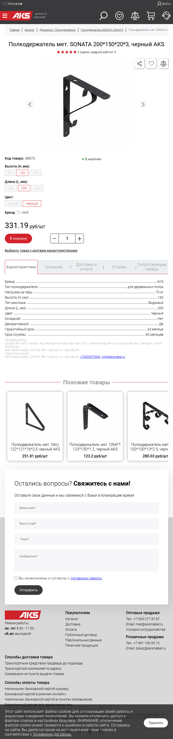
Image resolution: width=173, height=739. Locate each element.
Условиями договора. (52, 734)
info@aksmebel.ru (113, 357)
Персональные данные (83, 640)
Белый (13, 204)
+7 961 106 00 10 (146, 643)
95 (10, 173)
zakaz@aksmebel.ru (151, 648)
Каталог (71, 619)
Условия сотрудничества (146, 629)
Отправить (29, 590)
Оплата (71, 629)
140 (11, 188)
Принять (156, 723)
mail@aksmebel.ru (149, 624)
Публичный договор (81, 635)
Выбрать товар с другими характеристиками (41, 250)
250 (37, 188)
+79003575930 (90, 357)
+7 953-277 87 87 (146, 619)
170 (35, 173)
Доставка (72, 624)
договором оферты (86, 578)
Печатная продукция (81, 645)
